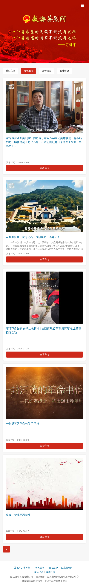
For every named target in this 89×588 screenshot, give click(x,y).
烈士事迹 (64, 70)
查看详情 (44, 168)
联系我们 (38, 572)
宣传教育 (46, 70)
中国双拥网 (52, 567)
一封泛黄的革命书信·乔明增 (22, 423)
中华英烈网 (38, 567)
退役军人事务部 (22, 567)
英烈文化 (10, 70)
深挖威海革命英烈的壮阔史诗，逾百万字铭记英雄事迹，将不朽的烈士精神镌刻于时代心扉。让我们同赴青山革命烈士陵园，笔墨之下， (44, 142)
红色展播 (28, 70)
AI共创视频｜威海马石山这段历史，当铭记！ (33, 237)
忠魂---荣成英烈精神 (18, 514)
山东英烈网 (66, 567)
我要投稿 (50, 572)
